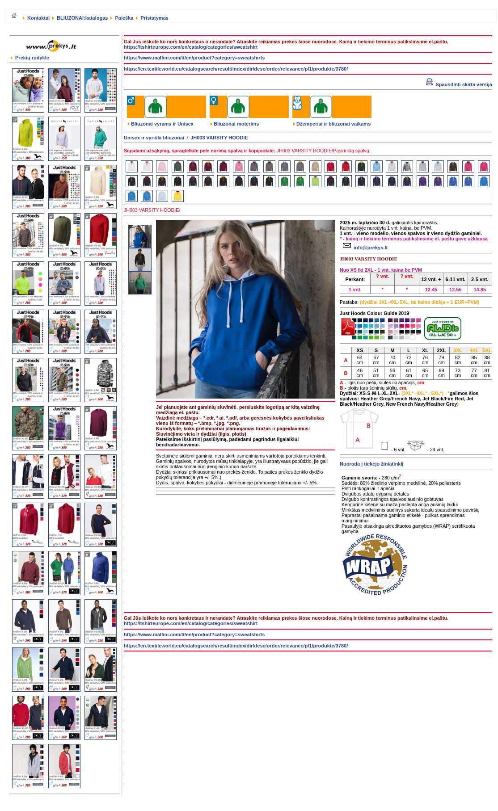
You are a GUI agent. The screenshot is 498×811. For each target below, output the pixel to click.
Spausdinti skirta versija (459, 84)
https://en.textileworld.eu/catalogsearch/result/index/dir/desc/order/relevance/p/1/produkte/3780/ (236, 68)
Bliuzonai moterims (235, 123)
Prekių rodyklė (30, 57)
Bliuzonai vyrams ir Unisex (161, 123)
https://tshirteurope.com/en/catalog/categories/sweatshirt (191, 47)
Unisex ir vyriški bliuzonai (154, 137)
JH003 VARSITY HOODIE (219, 137)
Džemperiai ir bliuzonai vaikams (332, 123)
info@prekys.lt (364, 247)
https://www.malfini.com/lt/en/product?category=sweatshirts (194, 57)
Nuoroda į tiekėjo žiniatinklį (371, 463)
